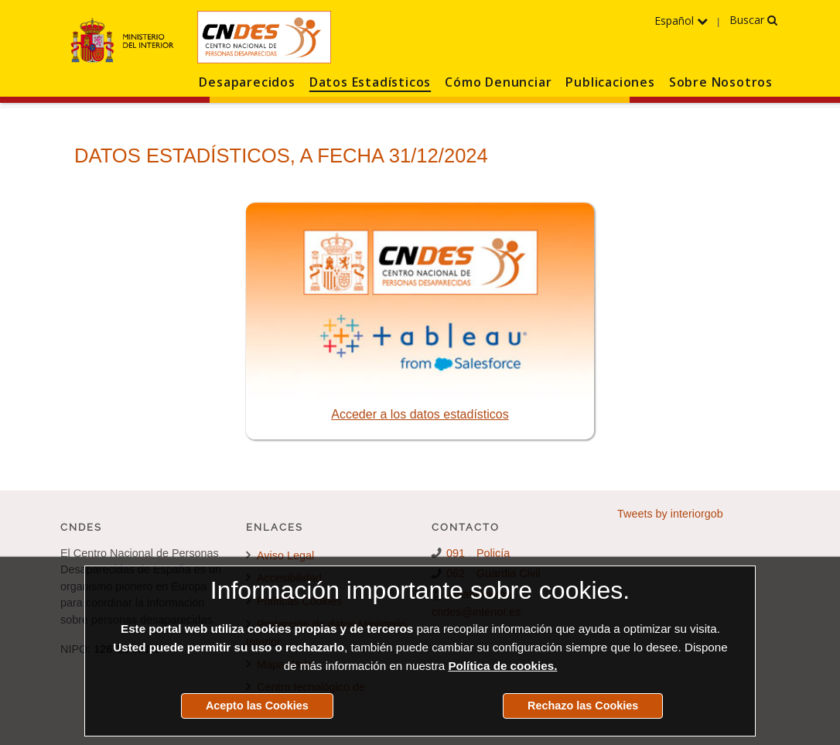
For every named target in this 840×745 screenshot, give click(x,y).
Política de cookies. (502, 665)
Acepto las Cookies (257, 705)
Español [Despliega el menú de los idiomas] (681, 20)
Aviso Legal (280, 555)
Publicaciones (609, 82)
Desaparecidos (247, 82)
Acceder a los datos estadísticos (419, 414)
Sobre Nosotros (721, 82)
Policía (493, 553)
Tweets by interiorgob (670, 513)
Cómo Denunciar (498, 82)
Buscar (753, 19)
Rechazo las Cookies (583, 705)
